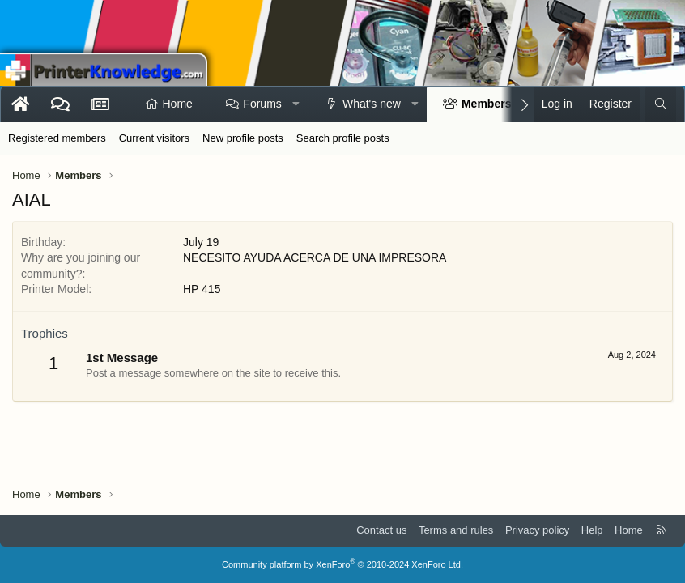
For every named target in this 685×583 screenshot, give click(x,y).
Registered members (57, 138)
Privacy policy (537, 530)
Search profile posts (342, 138)
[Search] (660, 104)
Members (486, 103)
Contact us (381, 530)
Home (178, 103)
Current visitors (154, 138)
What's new (371, 103)
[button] (295, 104)
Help (592, 530)
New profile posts (242, 138)
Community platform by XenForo (342, 564)
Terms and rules (456, 530)
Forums (262, 103)
